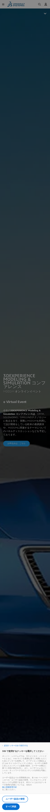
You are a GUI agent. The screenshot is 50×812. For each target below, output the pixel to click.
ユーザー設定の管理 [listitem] (15, 799)
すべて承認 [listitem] (11, 807)
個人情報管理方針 (9, 787)
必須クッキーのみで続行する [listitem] (16, 746)
